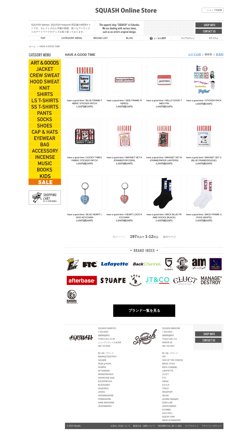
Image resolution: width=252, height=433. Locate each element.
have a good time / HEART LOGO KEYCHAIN (124, 215)
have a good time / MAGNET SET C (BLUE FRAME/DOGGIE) (203, 158)
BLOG (129, 38)
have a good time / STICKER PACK (203, 100)
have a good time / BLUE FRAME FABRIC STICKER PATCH (84, 101)
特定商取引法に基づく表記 (170, 426)
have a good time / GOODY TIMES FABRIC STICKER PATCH (84, 158)
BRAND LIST (100, 38)
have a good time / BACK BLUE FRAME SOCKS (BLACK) (164, 215)
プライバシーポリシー (211, 426)
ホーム (32, 46)
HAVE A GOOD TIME (49, 46)
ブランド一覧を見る (144, 311)
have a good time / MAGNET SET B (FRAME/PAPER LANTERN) (164, 158)
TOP (43, 38)
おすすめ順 (194, 54)
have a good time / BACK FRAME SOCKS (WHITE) (203, 215)
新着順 (219, 54)
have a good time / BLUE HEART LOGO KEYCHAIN (84, 215)
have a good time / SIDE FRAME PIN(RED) (124, 101)
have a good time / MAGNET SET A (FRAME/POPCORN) (124, 158)
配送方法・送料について (144, 426)
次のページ (169, 236)
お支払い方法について (120, 426)
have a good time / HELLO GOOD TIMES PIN (164, 101)
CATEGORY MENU (71, 38)
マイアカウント (188, 38)
